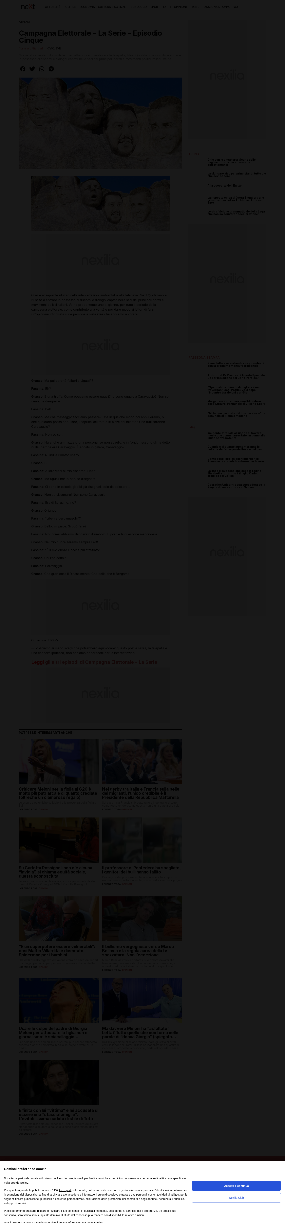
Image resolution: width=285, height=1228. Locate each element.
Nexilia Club (236, 1197)
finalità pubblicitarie (27, 1199)
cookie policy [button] (19, 1182)
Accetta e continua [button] (236, 1185)
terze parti (65, 1190)
